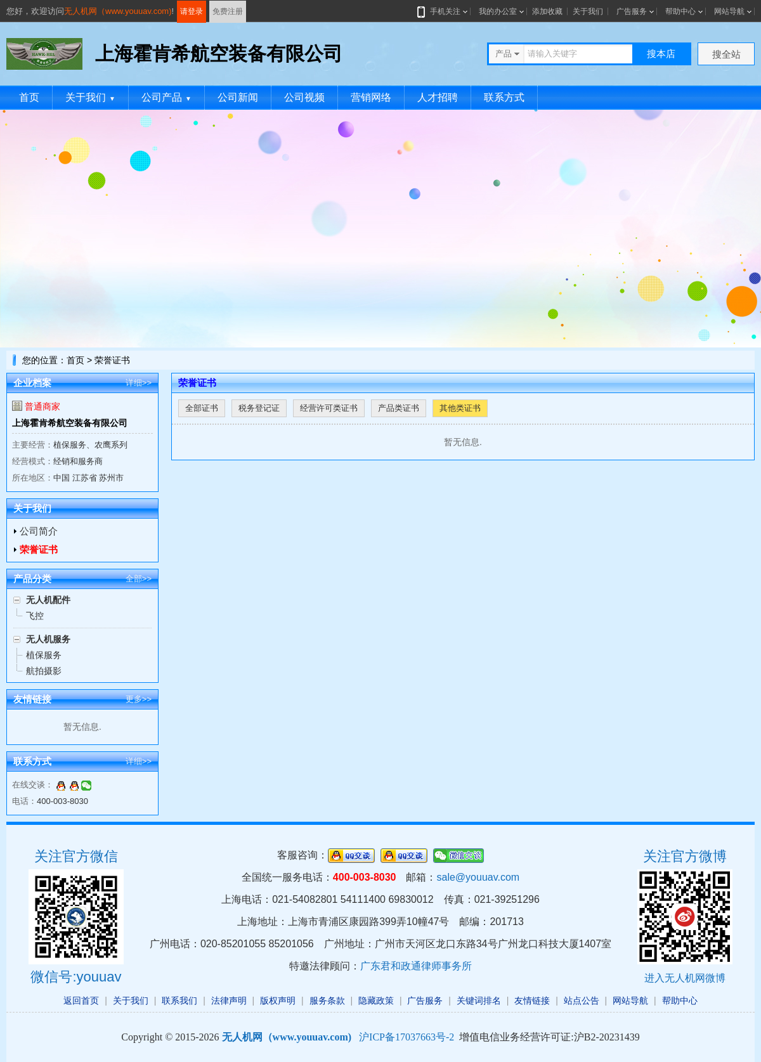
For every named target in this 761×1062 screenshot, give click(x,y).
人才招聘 (437, 97)
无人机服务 (48, 639)
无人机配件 (48, 600)
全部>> (139, 578)
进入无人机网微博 (684, 978)
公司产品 (166, 97)
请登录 (191, 11)
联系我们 (179, 1000)
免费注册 (227, 11)
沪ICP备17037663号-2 (406, 1037)
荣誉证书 (39, 549)
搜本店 (661, 53)
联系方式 (504, 97)
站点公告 (581, 1000)
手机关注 (442, 11)
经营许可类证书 (329, 408)
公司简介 (39, 531)
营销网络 (371, 97)
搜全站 (726, 54)
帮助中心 (680, 11)
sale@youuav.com (477, 877)
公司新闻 (238, 97)
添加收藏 (547, 11)
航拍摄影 (44, 671)
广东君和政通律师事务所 (416, 966)
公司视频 (304, 97)
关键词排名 (479, 1000)
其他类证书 (460, 408)
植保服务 (44, 655)
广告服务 (631, 11)
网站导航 (729, 11)
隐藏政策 (376, 1000)
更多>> (139, 699)
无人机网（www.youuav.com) (118, 11)
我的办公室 (498, 11)
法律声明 (229, 1000)
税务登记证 (259, 408)
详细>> (139, 382)
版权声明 (278, 1000)
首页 (29, 97)
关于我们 (588, 11)
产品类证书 (398, 408)
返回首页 (81, 1000)
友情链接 (532, 1000)
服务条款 (327, 1000)
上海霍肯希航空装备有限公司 (69, 423)
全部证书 (201, 408)
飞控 (35, 616)
